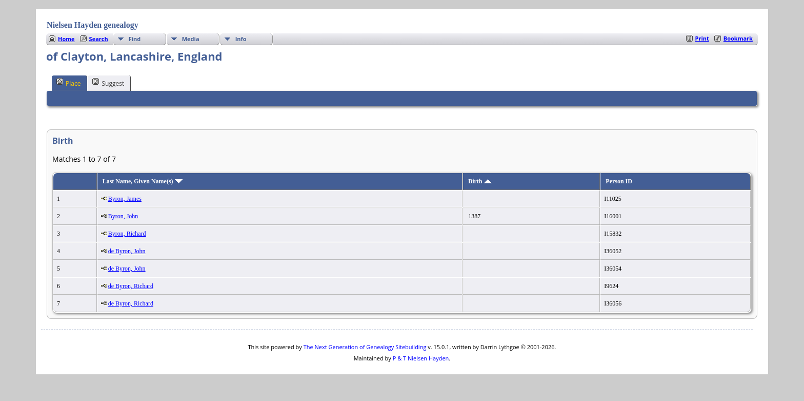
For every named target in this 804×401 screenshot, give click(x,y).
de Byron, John (127, 251)
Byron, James (125, 198)
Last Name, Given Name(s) (143, 181)
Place (68, 83)
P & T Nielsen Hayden (421, 358)
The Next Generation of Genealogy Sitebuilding (365, 347)
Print (702, 38)
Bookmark (738, 38)
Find (135, 39)
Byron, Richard (127, 233)
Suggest (108, 83)
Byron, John (123, 216)
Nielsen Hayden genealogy (92, 25)
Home (66, 39)
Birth (479, 181)
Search (98, 39)
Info (241, 39)
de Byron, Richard (130, 286)
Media (190, 39)
